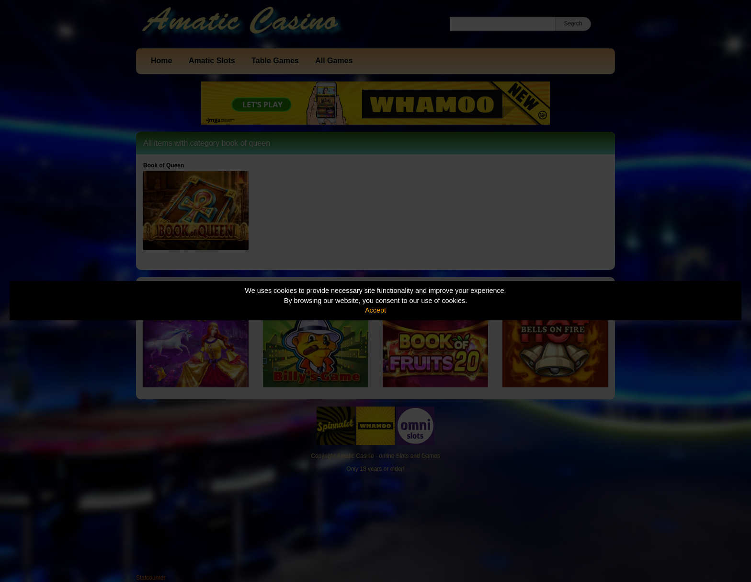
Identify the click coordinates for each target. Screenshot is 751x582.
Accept (375, 310)
